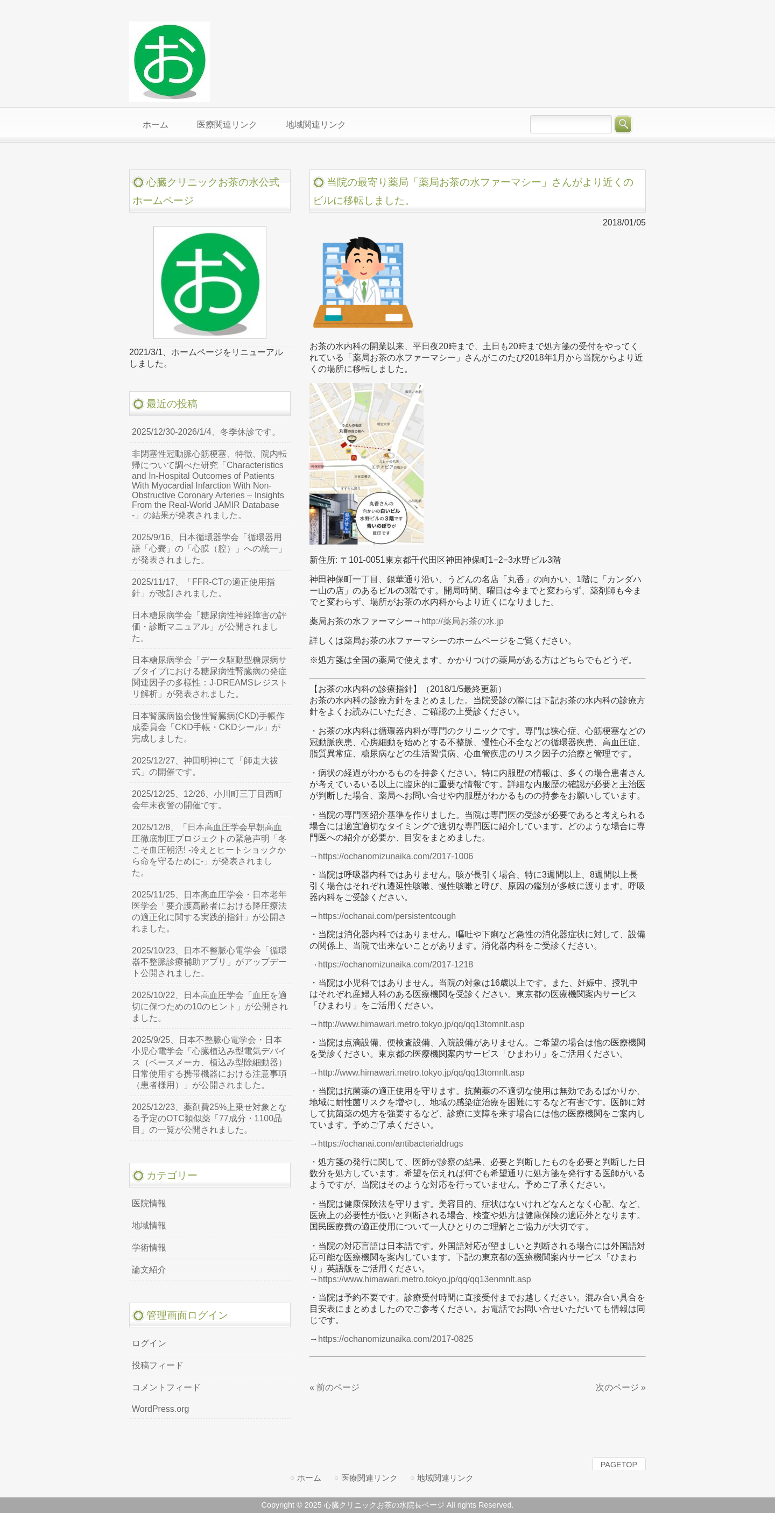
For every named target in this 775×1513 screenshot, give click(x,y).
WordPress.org (160, 1408)
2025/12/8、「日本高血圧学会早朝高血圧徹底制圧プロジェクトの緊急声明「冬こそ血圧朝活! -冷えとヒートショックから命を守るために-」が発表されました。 (209, 850)
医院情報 (149, 1203)
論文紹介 (149, 1269)
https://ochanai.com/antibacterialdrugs (390, 1143)
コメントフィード (166, 1387)
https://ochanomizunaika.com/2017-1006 (395, 856)
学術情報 (149, 1247)
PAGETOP (619, 1464)
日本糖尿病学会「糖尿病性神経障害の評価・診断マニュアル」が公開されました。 (209, 626)
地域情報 (149, 1225)
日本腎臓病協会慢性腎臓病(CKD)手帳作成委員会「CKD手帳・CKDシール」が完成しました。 (208, 727)
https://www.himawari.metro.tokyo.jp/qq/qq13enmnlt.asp (424, 1279)
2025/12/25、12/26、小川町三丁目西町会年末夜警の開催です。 (207, 799)
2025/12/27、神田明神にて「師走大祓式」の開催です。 (205, 766)
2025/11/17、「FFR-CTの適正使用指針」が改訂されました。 (203, 587)
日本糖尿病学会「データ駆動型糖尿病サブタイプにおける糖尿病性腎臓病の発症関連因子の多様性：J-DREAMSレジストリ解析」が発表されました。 (210, 676)
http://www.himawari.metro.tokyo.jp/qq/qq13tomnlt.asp (421, 1024)
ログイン (149, 1343)
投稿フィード (158, 1365)
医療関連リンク (369, 1477)
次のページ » (621, 1387)
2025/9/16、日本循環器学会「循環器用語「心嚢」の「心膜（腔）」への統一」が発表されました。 (209, 548)
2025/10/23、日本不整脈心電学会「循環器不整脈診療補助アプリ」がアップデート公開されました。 (209, 962)
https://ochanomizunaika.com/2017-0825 (395, 1339)
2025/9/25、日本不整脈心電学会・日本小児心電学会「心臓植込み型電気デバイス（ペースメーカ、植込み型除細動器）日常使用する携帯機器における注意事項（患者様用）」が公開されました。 (209, 1062)
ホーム (309, 1477)
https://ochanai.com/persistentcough (387, 916)
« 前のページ (334, 1387)
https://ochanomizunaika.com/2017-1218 (395, 964)
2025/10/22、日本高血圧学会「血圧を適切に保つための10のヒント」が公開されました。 (210, 1006)
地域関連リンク (445, 1477)
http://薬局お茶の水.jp (462, 621)
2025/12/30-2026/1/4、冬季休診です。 (206, 431)
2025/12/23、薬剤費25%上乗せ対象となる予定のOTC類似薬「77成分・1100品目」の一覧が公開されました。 (209, 1118)
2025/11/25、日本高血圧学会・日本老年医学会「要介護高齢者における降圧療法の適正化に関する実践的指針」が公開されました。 (209, 911)
